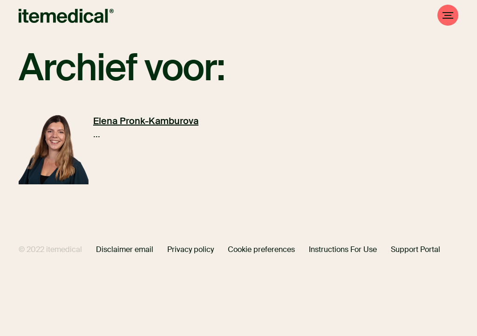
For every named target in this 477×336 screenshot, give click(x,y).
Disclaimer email (124, 249)
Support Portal (415, 249)
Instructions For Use (343, 249)
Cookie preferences (261, 249)
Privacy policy (190, 249)
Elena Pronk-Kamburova (145, 121)
